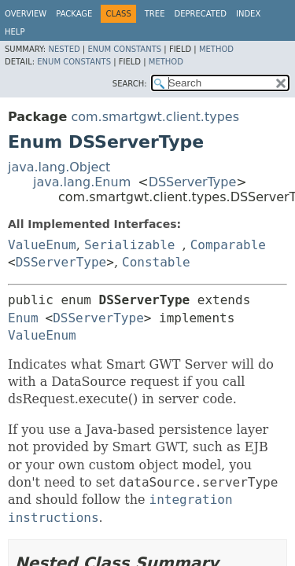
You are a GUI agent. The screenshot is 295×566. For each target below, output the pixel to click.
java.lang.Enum (82, 182)
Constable (156, 262)
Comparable (228, 244)
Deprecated (200, 13)
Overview (25, 13)
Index (248, 13)
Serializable (129, 244)
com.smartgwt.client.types (155, 116)
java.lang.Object (59, 167)
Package (74, 13)
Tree (155, 13)
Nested (63, 49)
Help (14, 32)
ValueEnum (42, 244)
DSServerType (193, 182)
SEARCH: (129, 83)
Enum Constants (124, 49)
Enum (23, 318)
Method (216, 49)
